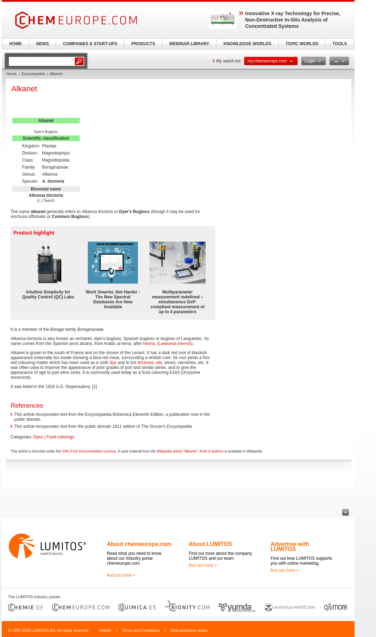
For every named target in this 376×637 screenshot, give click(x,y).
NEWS (42, 43)
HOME (15, 43)
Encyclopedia (33, 74)
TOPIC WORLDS (301, 43)
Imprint (105, 630)
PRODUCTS (143, 43)
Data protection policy (189, 630)
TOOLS (339, 43)
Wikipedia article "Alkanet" (177, 451)
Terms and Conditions (140, 630)
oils (159, 362)
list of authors (212, 451)
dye (113, 362)
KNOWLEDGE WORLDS (248, 43)
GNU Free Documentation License (89, 451)
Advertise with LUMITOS (290, 546)
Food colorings (60, 437)
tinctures (145, 362)
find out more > (121, 575)
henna (149, 343)
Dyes (38, 437)
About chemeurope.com (139, 544)
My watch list (228, 61)
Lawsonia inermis (175, 343)
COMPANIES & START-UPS (90, 43)
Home (11, 74)
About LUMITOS (210, 544)
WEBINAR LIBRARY (189, 43)
